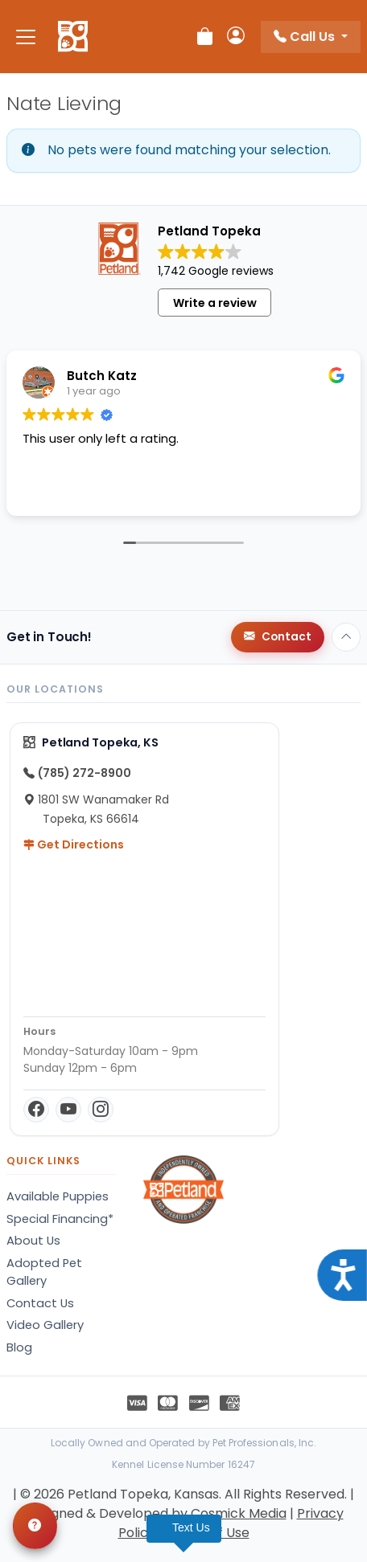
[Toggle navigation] (25, 36)
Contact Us (40, 1303)
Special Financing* (59, 1219)
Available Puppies (57, 1196)
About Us (33, 1241)
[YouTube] (68, 1109)
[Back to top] (346, 637)
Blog (19, 1347)
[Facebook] (36, 1109)
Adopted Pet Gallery (44, 1272)
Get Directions (73, 844)
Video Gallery (45, 1325)
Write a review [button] (215, 303)
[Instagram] (100, 1109)
